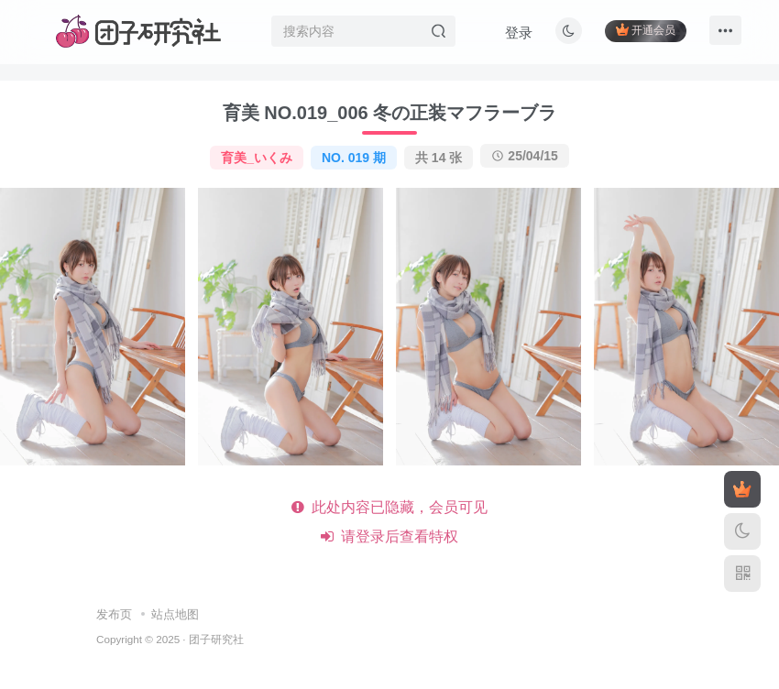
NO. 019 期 (354, 157)
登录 (518, 32)
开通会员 (645, 30)
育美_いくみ (256, 157)
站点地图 (175, 614)
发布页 (114, 614)
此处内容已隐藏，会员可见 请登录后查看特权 (389, 521)
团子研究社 (216, 639)
